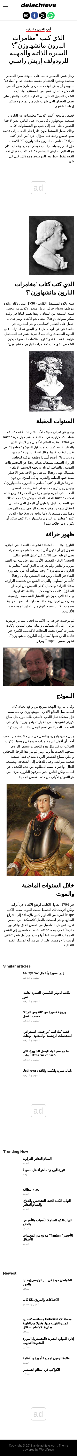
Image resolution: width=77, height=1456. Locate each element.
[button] (5, 5)
